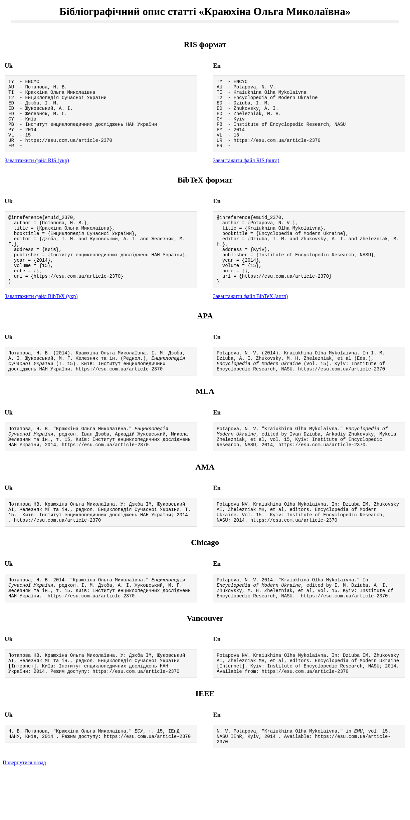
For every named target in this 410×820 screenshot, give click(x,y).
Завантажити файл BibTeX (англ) (250, 322)
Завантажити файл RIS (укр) (37, 173)
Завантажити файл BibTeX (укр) (41, 322)
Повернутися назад (24, 811)
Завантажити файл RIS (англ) (246, 173)
